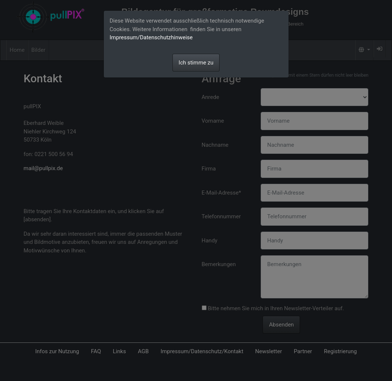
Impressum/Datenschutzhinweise (151, 37)
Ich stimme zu (196, 62)
